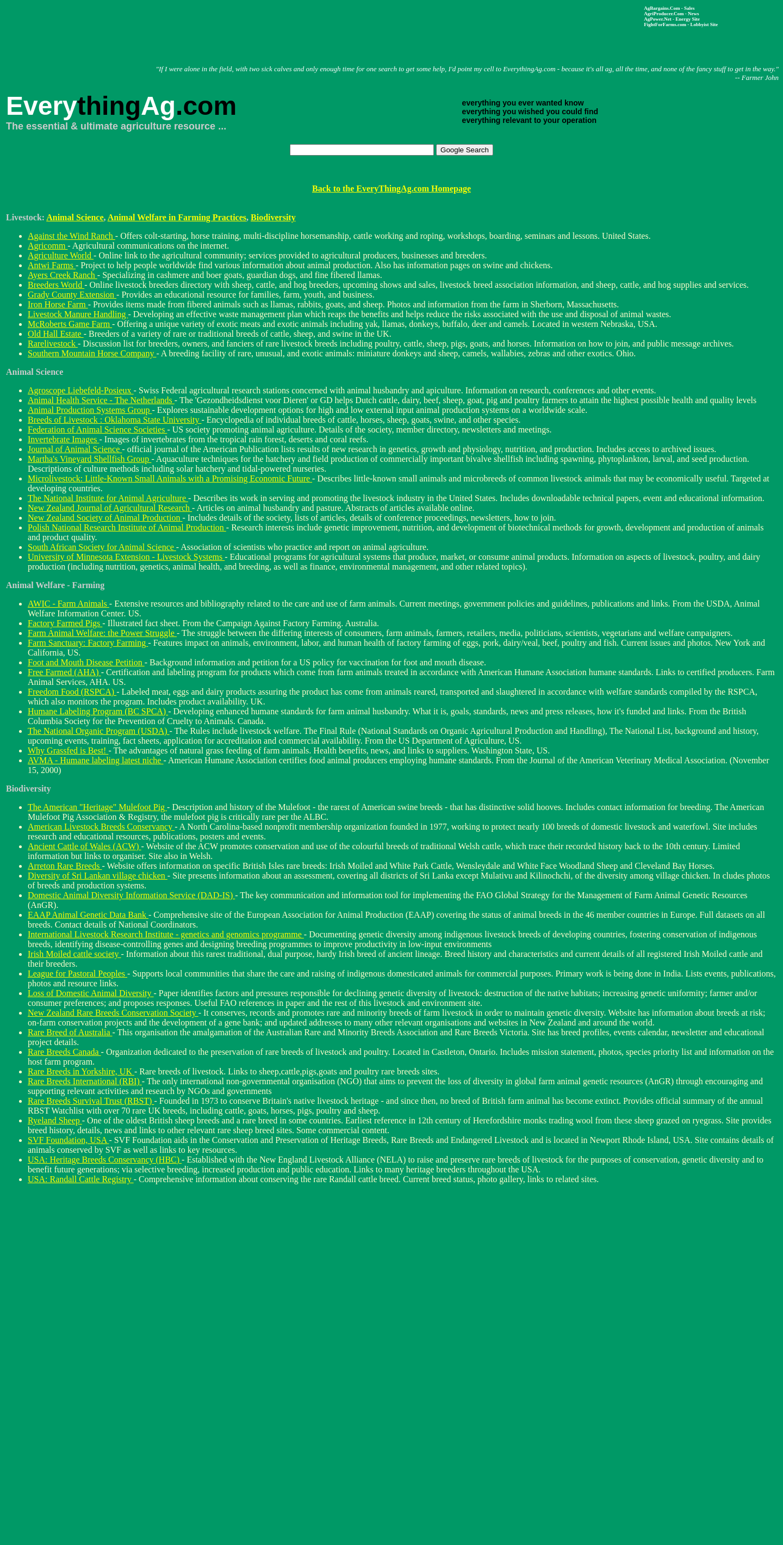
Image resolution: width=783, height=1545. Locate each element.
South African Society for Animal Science (102, 547)
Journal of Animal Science (75, 449)
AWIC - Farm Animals (68, 603)
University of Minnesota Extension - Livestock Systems (126, 556)
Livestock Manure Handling (78, 314)
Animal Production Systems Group (90, 410)
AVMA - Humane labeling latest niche (95, 760)
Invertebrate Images (63, 439)
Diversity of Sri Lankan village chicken (97, 875)
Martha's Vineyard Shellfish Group (89, 459)
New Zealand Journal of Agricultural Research (110, 507)
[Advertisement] (332, 29)
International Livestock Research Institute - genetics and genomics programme (166, 934)
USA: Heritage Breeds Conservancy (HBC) (105, 1159)
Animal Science (74, 217)
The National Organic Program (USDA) (99, 731)
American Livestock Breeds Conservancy (101, 826)
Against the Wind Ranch (71, 235)
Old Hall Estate (56, 333)
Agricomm (47, 245)
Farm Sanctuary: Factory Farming (88, 642)
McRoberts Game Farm (70, 324)
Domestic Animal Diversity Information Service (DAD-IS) (131, 895)
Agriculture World (61, 255)
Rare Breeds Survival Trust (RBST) (91, 1100)
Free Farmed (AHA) (64, 672)
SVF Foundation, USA (68, 1140)
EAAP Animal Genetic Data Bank (88, 914)
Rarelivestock (53, 343)
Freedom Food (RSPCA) (72, 691)
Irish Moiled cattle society (74, 954)
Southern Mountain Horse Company (92, 353)
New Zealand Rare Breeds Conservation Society (113, 1012)
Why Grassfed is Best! (68, 750)
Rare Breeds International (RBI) (85, 1081)
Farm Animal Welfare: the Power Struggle (102, 633)
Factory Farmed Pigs (65, 623)
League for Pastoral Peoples (77, 973)
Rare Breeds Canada (64, 1051)
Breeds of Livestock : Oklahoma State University (114, 419)
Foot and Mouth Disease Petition (86, 662)
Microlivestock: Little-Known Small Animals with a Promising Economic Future (170, 478)
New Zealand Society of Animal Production (105, 517)
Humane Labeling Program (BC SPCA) (98, 711)
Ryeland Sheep (55, 1120)
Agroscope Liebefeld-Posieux (81, 390)
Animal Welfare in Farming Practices (177, 217)
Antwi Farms (52, 265)
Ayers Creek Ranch (62, 275)
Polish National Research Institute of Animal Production (127, 527)
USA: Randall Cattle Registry (81, 1179)
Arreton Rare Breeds (65, 865)
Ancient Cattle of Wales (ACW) (84, 846)
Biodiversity (273, 217)
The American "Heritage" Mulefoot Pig (97, 807)
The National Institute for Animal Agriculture (108, 498)
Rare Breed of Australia (70, 1032)
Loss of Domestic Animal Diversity (91, 993)
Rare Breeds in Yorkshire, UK (81, 1071)
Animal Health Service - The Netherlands (101, 400)
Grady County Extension (72, 294)
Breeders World (56, 284)
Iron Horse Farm (58, 304)
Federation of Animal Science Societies (97, 429)
